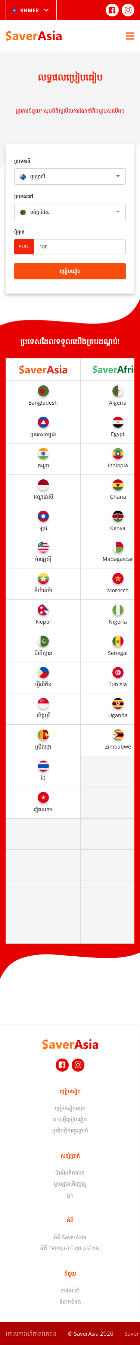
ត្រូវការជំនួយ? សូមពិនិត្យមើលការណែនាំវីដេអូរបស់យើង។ (70, 110)
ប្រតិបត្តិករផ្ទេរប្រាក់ (70, 1130)
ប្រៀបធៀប (70, 271)
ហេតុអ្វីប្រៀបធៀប (70, 1119)
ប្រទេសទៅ (23, 196)
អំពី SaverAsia (70, 1237)
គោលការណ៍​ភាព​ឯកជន (31, 1333)
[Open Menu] (130, 36)
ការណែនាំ (70, 1290)
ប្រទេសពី (22, 161)
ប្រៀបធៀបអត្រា (70, 1108)
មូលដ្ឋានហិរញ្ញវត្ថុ (70, 1183)
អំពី (70, 1220)
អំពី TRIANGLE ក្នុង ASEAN (70, 1248)
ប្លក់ (70, 1194)
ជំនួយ (70, 1273)
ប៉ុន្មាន (19, 232)
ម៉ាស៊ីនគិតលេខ (70, 1172)
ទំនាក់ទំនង (70, 1301)
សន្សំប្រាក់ (70, 1155)
